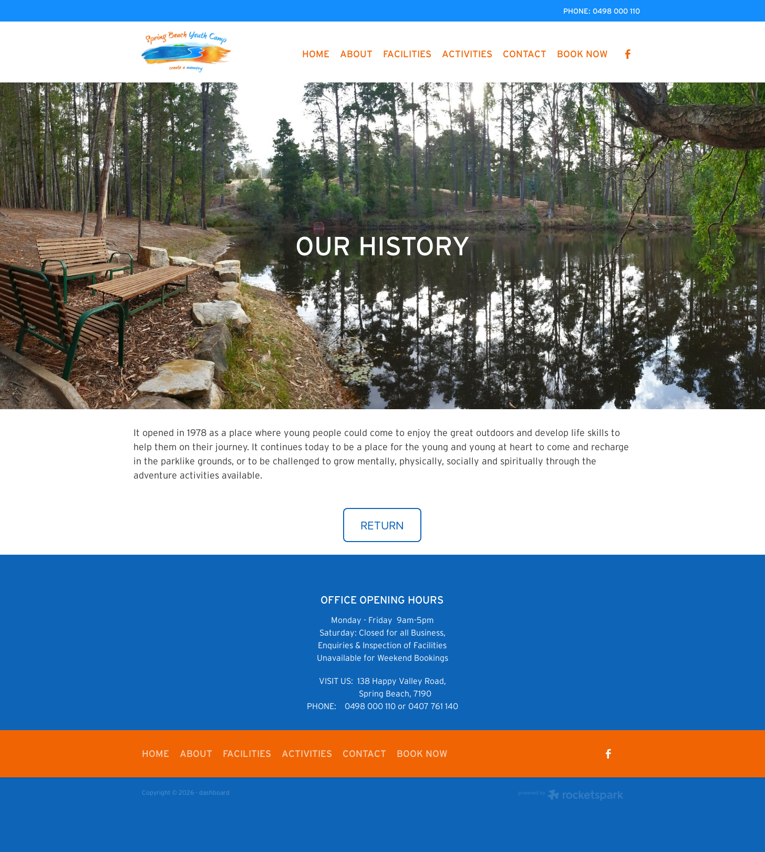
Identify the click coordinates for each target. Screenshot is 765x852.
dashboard (214, 792)
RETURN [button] (382, 525)
